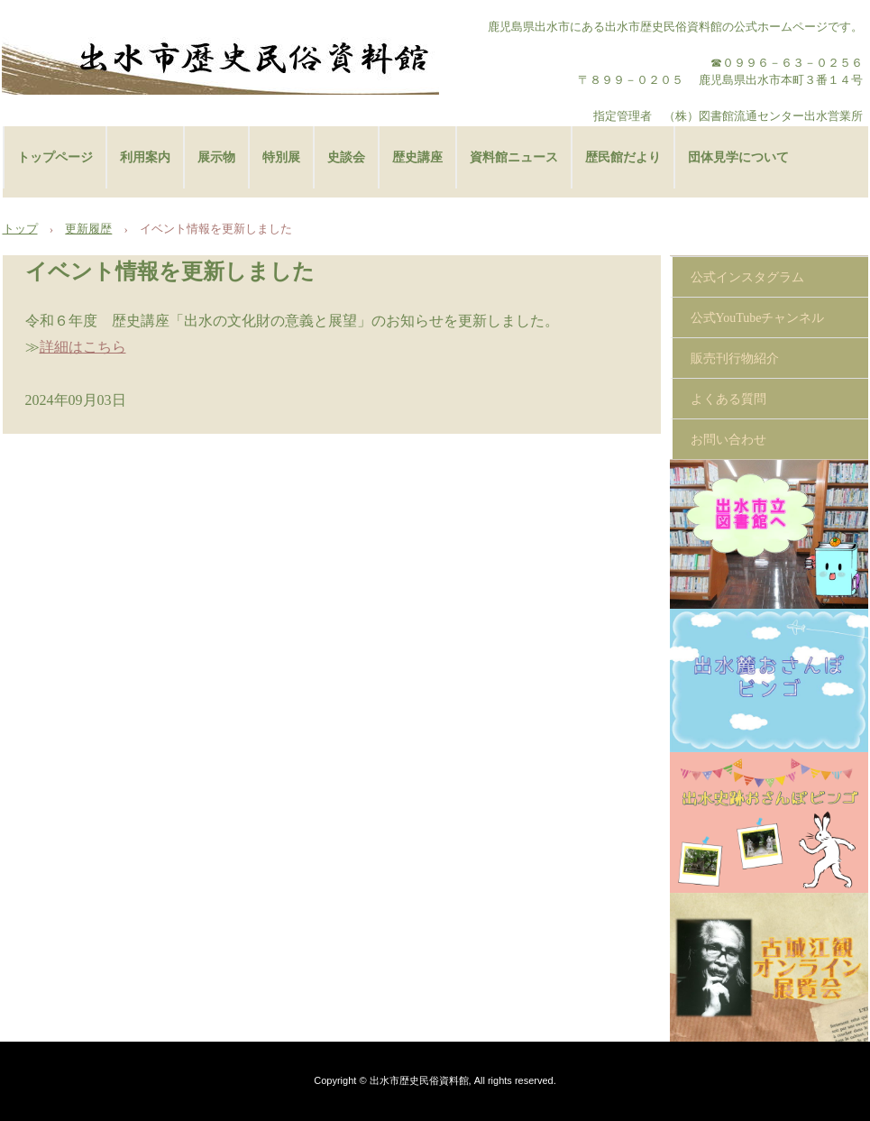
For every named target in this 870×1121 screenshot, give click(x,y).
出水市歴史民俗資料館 (220, 59)
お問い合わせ (728, 439)
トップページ (55, 157)
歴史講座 (417, 157)
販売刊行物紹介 (735, 358)
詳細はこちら (83, 346)
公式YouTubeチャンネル (758, 318)
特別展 (281, 157)
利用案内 (145, 157)
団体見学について (738, 157)
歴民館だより (623, 157)
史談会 (346, 157)
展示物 (216, 157)
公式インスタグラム (747, 277)
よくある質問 (728, 399)
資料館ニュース (514, 157)
